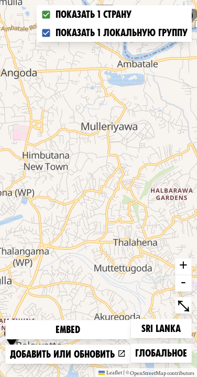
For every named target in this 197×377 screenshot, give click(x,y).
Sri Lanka (161, 327)
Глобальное (161, 352)
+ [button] (183, 266)
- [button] (183, 283)
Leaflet (110, 372)
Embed (68, 329)
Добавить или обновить (68, 354)
